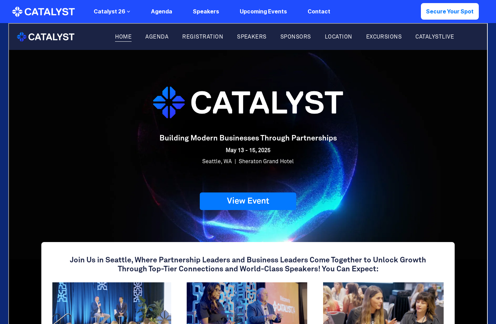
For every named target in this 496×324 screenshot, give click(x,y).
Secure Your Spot (450, 11)
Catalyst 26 (112, 11)
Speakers (206, 11)
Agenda (161, 11)
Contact (319, 11)
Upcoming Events (263, 11)
